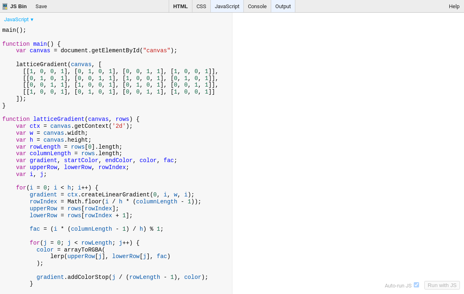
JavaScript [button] (227, 6)
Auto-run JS (402, 285)
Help (454, 6)
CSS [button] (201, 6)
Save (41, 6)
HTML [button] (180, 6)
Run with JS (442, 285)
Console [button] (257, 6)
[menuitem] (19, 19)
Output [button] (283, 6)
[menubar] (65, 17)
